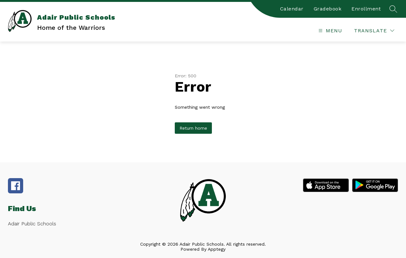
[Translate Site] (374, 31)
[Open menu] (329, 31)
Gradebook (328, 9)
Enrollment (366, 9)
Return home (193, 128)
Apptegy (217, 249)
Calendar (292, 9)
